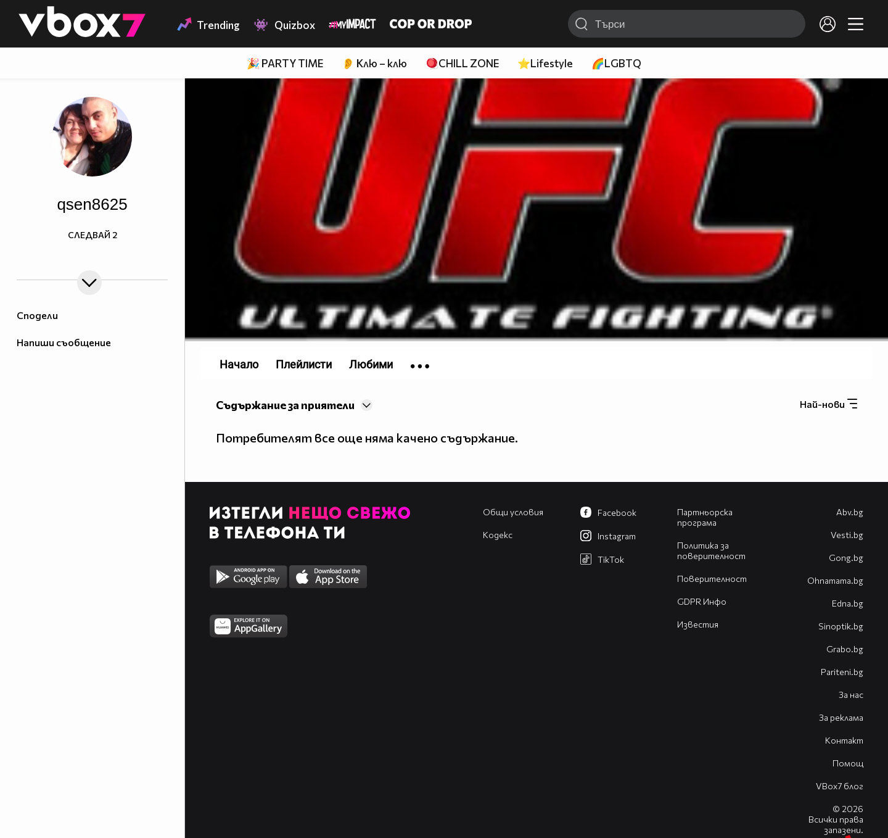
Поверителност (712, 578)
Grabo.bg (844, 649)
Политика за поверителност (711, 550)
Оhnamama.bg (835, 580)
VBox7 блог (839, 786)
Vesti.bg (847, 534)
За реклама (841, 717)
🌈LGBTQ (616, 63)
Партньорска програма (705, 517)
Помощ (847, 763)
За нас (851, 694)
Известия (697, 624)
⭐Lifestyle (545, 63)
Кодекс (497, 534)
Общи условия (513, 512)
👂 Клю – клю (374, 63)
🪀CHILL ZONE (462, 63)
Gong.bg (846, 557)
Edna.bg (847, 603)
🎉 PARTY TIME (285, 63)
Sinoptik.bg (840, 626)
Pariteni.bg (842, 671)
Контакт (844, 740)
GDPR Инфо (701, 601)
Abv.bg (849, 512)
